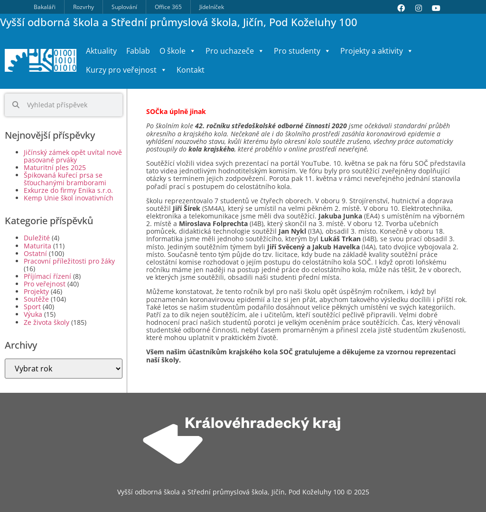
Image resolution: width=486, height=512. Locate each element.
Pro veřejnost (44, 283)
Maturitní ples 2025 (55, 167)
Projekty (36, 291)
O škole (177, 51)
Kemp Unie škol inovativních (68, 197)
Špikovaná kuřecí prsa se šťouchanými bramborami (65, 179)
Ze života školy (46, 322)
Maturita (37, 245)
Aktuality (101, 51)
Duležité (37, 237)
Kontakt (191, 70)
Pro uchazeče (235, 51)
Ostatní (35, 253)
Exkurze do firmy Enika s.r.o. (68, 190)
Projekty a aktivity (376, 51)
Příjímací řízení (47, 276)
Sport (32, 306)
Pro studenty (302, 51)
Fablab (138, 51)
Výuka (33, 314)
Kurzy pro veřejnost (126, 70)
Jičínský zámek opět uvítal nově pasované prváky (73, 156)
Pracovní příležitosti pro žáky (69, 260)
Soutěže (36, 298)
